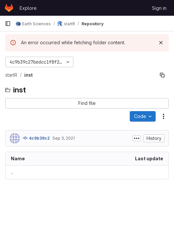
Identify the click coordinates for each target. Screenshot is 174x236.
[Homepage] (9, 8)
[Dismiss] (161, 43)
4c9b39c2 (36, 138)
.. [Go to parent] (12, 172)
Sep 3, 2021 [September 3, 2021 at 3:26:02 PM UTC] (63, 138)
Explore (28, 8)
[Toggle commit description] (136, 138)
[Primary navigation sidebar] (8, 23)
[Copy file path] (162, 75)
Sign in (159, 8)
